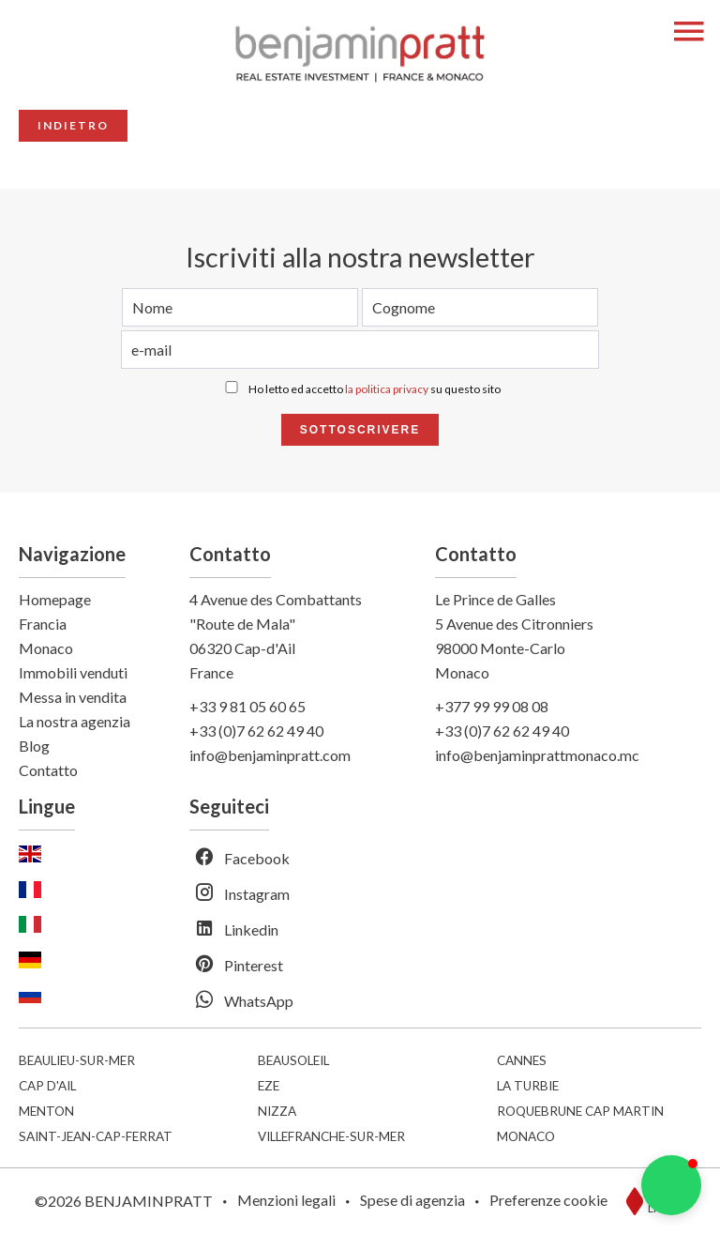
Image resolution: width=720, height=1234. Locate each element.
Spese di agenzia (412, 1200)
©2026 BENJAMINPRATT (124, 1201)
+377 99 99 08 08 (491, 706)
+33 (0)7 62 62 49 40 (256, 730)
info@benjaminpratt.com (270, 755)
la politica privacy (386, 389)
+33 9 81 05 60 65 (247, 706)
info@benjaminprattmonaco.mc (537, 755)
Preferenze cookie (548, 1200)
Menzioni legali (286, 1200)
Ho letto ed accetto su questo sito (374, 389)
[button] (671, 1185)
